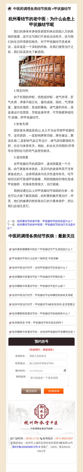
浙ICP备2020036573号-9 (26, 446)
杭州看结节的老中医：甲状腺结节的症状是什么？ (45, 221)
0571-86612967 (64, 438)
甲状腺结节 (62, 9)
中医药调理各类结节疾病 (32, 9)
